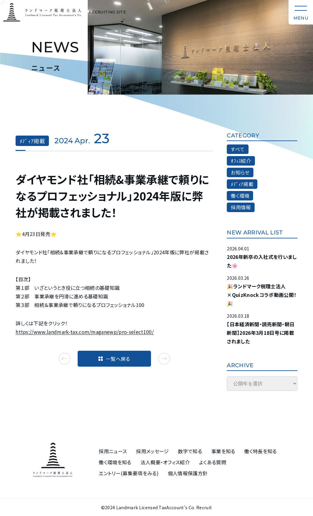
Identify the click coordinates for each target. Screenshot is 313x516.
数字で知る (190, 451)
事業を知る (223, 451)
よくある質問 (212, 462)
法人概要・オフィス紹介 (165, 462)
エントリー (129, 473)
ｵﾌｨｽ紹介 (241, 160)
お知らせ (240, 172)
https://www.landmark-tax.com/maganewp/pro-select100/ (85, 331)
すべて (238, 149)
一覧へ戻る (114, 358)
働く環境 (240, 195)
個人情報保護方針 (188, 473)
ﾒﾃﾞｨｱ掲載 (242, 184)
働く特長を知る (260, 451)
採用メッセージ (152, 451)
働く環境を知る (115, 462)
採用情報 (241, 207)
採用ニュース (113, 451)
